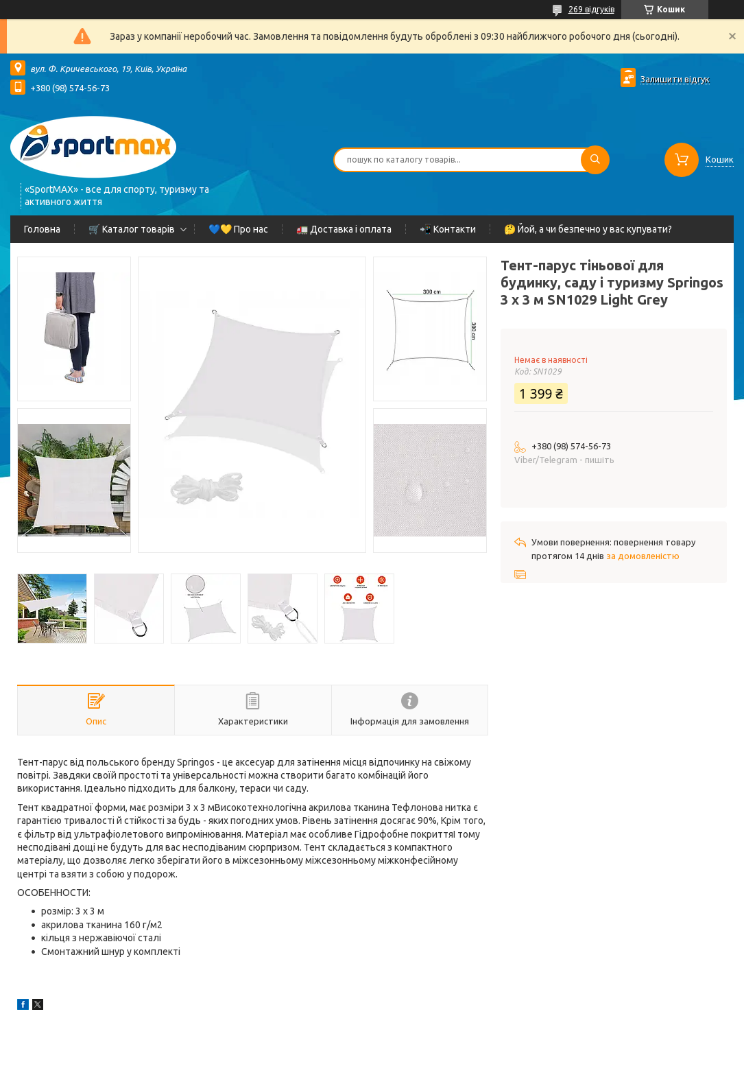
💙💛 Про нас (238, 229)
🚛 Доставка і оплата (344, 229)
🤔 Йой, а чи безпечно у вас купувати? (588, 229)
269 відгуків (591, 9)
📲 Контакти (448, 229)
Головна (42, 229)
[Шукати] (595, 159)
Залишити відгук (675, 79)
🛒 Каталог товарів (131, 229)
